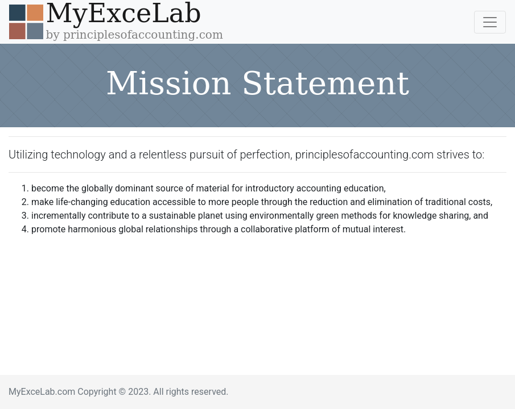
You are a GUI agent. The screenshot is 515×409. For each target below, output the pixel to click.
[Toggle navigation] (490, 22)
